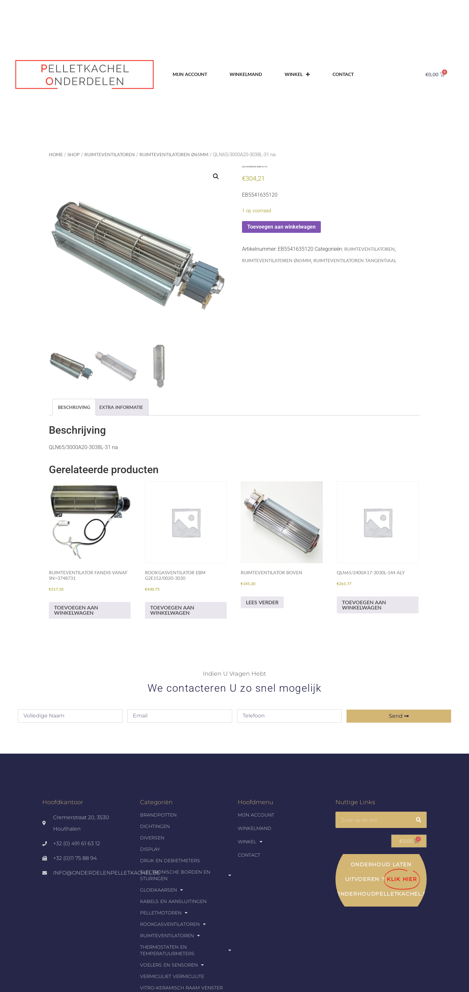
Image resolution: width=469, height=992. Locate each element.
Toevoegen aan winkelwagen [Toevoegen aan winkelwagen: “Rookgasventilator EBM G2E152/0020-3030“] (172, 610)
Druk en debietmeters (170, 861)
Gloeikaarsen (161, 890)
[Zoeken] (418, 820)
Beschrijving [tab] (74, 407)
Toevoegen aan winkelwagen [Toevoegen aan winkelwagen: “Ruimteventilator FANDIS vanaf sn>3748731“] (76, 610)
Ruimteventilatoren (109, 154)
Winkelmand (246, 74)
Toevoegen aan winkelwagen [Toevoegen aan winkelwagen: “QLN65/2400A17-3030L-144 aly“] (364, 604)
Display (150, 849)
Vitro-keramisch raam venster (181, 988)
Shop (73, 154)
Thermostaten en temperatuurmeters (185, 950)
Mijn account (190, 74)
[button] (216, 176)
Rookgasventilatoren (173, 924)
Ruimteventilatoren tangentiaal (354, 260)
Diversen (152, 838)
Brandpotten (158, 815)
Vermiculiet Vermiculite (172, 976)
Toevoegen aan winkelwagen (281, 227)
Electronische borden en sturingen (185, 875)
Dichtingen (155, 826)
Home (56, 154)
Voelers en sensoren (172, 965)
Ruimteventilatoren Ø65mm (173, 154)
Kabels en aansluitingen (173, 901)
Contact (343, 74)
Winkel (297, 74)
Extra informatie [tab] (121, 407)
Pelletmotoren (164, 912)
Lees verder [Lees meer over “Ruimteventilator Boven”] (262, 602)
